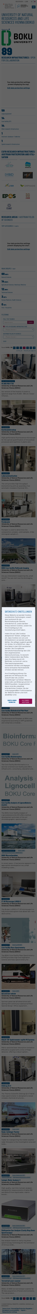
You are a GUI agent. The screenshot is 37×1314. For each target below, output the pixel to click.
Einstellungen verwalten (12, 701)
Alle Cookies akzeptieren (25, 701)
